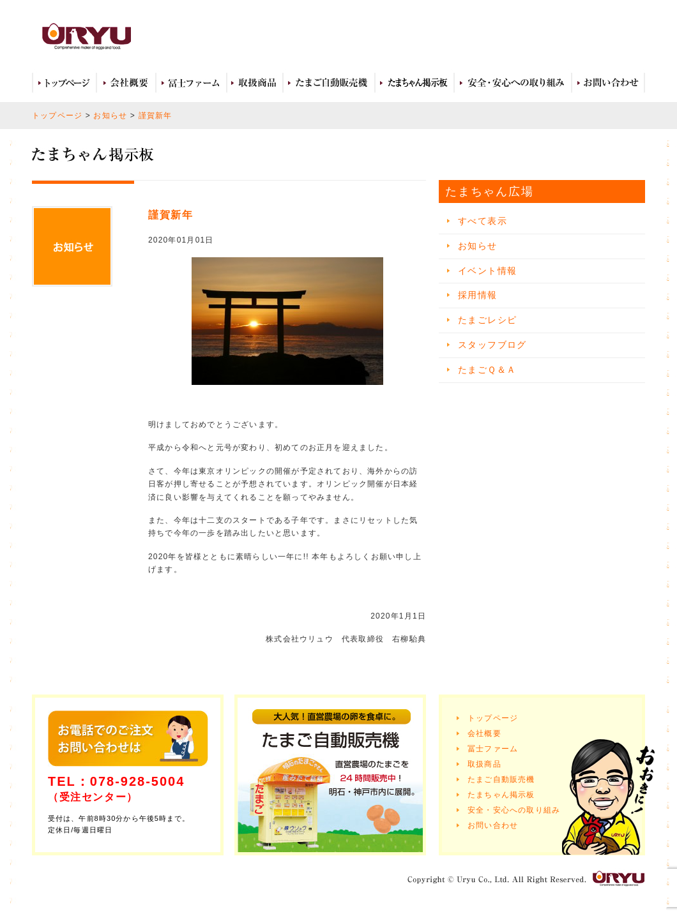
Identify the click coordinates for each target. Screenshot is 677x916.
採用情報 (478, 295)
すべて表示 (482, 221)
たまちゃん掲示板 (501, 794)
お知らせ (110, 115)
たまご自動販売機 (329, 83)
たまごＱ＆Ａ (487, 369)
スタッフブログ (492, 345)
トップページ (64, 83)
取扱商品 (255, 83)
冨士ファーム (191, 83)
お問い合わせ (608, 83)
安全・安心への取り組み (513, 83)
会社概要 (126, 83)
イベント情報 (487, 271)
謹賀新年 (155, 115)
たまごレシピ (487, 320)
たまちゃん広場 (414, 83)
